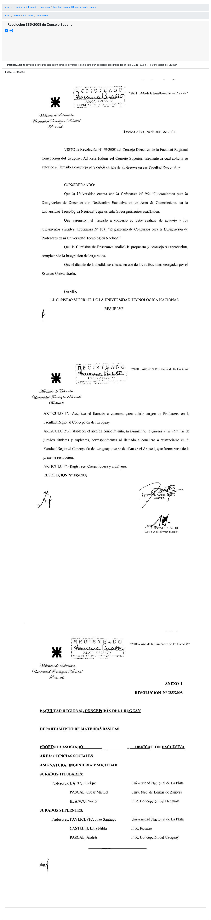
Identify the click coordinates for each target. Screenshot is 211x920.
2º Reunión (42, 15)
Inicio (7, 7)
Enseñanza (19, 7)
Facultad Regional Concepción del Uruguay (75, 7)
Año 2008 (28, 15)
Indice (16, 15)
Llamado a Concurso (39, 7)
